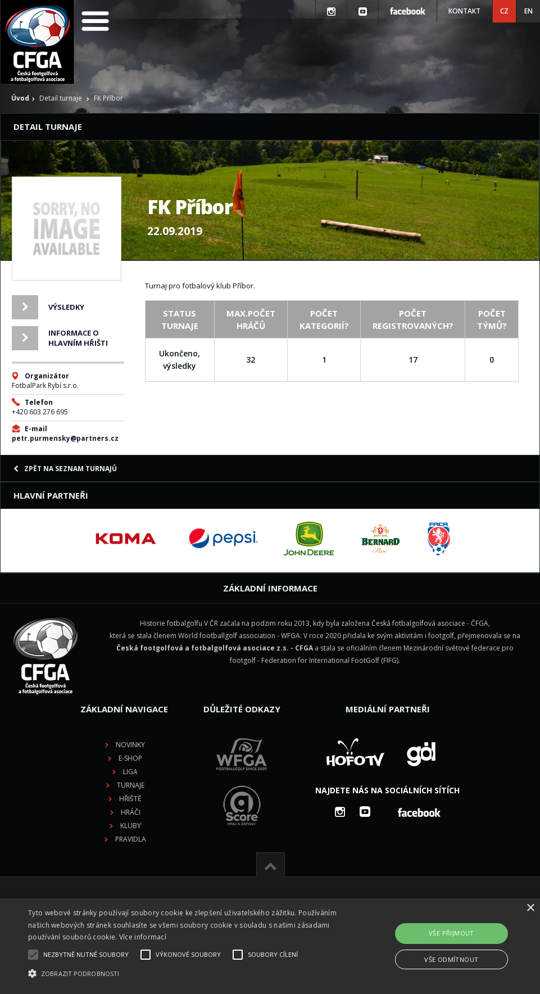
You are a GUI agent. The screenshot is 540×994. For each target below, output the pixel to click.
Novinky (130, 744)
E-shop (130, 758)
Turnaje (130, 785)
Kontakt (464, 11)
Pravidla (130, 839)
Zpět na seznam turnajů (65, 468)
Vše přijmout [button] (451, 933)
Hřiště (130, 798)
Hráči (130, 812)
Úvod (20, 98)
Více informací (142, 937)
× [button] (530, 908)
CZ (504, 11)
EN (528, 11)
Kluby (130, 825)
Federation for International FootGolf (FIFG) (329, 660)
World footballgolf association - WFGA (239, 635)
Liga (130, 771)
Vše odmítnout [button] (451, 959)
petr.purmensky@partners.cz (65, 438)
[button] (185, 974)
